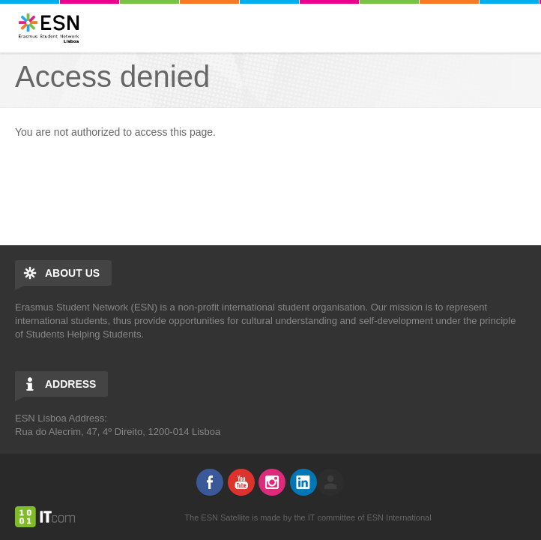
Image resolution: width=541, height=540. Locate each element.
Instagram (272, 482)
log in (330, 482)
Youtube (241, 482)
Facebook (209, 482)
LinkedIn (303, 482)
